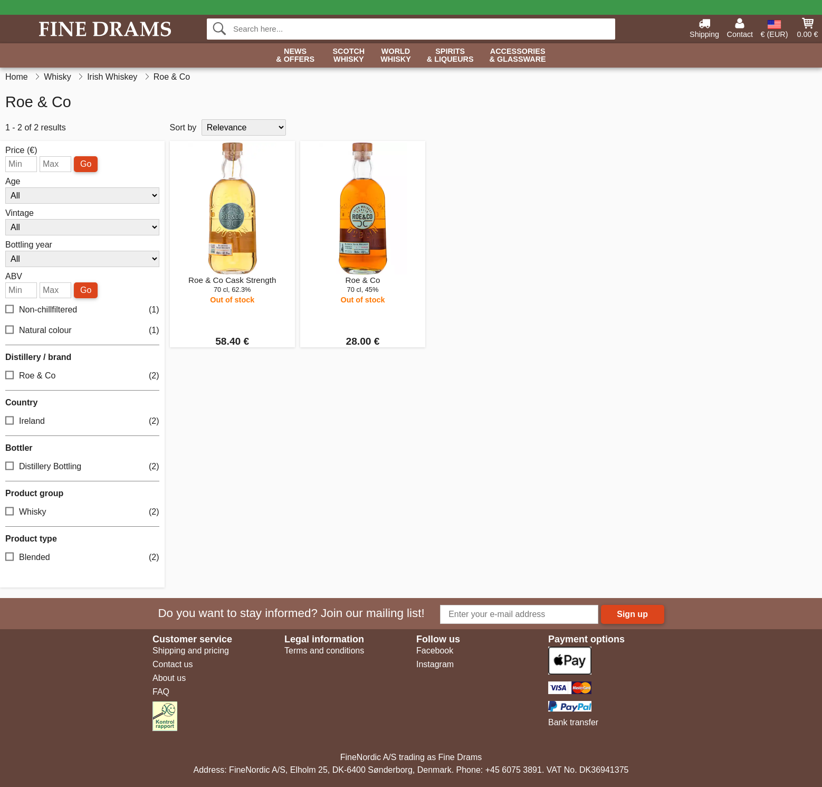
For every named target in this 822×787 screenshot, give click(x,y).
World (395, 55)
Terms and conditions (324, 650)
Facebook (434, 650)
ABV (13, 276)
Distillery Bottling (82, 467)
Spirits (450, 55)
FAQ (160, 691)
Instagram (435, 664)
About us (169, 678)
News (295, 55)
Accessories (518, 55)
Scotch (348, 55)
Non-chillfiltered (82, 310)
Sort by (183, 127)
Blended (82, 558)
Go (85, 163)
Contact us (172, 664)
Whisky (82, 512)
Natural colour (82, 331)
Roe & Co (82, 376)
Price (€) (21, 150)
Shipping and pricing (190, 650)
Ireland (82, 421)
